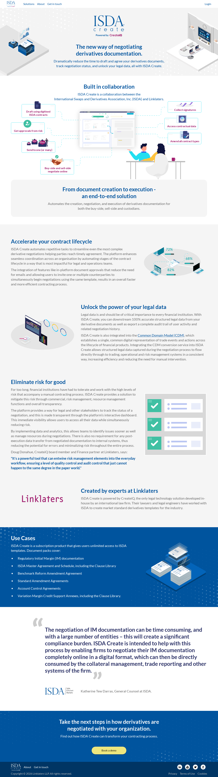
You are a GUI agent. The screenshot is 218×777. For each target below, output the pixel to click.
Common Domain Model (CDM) (161, 335)
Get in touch (54, 3)
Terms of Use (187, 773)
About (41, 3)
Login (208, 3)
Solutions (28, 3)
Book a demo (109, 750)
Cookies (202, 773)
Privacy (172, 773)
